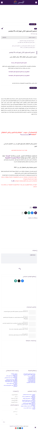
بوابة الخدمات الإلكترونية (31, 382)
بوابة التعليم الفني (32, 377)
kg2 (35, 28)
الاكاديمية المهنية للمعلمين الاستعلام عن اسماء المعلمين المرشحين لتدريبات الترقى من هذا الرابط (15, 324)
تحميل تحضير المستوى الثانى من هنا (19, 62)
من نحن (16, 396)
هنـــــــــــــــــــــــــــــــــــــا (25, 134)
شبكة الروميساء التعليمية (12, 158)
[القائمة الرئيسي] (36, 2)
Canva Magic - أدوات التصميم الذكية (11, 380)
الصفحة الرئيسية (14, 394)
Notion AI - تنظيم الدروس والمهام (29, 403)
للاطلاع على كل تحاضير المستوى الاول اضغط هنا (19, 71)
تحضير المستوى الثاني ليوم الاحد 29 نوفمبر (27, 40)
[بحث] (2, 2)
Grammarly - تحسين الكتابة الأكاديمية (28, 400)
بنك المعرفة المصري (31, 376)
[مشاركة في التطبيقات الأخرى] (22, 212)
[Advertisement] (19, 14)
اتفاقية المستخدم (14, 400)
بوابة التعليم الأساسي (31, 380)
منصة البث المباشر (31, 379)
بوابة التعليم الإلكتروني (31, 378)
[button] (32, 212)
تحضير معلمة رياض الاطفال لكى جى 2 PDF (27, 47)
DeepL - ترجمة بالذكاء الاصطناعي (11, 379)
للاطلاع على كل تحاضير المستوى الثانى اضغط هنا (19, 75)
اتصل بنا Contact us (14, 398)
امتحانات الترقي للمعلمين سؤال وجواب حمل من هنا (18, 329)
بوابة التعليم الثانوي (31, 381)
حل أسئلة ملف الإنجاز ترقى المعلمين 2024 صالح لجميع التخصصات (16, 311)
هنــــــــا (12, 181)
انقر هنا (8, 156)
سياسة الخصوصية (14, 402)
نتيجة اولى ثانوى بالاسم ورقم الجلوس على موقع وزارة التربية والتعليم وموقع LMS (15, 318)
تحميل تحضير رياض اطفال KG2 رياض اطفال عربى (26, 42)
